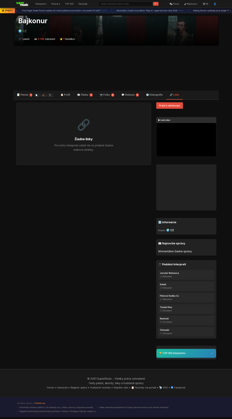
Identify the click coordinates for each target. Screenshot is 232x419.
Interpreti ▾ (41, 4)
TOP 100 (69, 4)
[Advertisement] (116, 69)
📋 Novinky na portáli (145, 388)
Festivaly (83, 4)
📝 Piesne (35, 96)
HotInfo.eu (40, 404)
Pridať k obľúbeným (169, 106)
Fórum (173, 4)
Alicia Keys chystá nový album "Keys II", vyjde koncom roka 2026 (150, 11)
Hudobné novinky (99, 388)
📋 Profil (65, 95)
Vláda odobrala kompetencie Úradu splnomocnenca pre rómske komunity (142, 408)
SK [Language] (204, 4)
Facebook (182, 388)
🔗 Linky (174, 95)
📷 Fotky (107, 96)
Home (46, 388)
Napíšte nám (121, 388)
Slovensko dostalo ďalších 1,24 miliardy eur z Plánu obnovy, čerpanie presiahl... (59, 408)
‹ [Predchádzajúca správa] (16, 11)
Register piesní (76, 388)
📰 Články (85, 96)
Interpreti (58, 388)
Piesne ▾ (55, 4)
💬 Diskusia (130, 96)
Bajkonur (32, 21)
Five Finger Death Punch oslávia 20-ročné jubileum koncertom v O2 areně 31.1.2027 (64, 11)
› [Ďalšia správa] (230, 11)
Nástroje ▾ (189, 4)
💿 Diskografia (154, 95)
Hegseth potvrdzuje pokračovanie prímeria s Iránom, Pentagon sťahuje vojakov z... (62, 413)
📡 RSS (166, 388)
